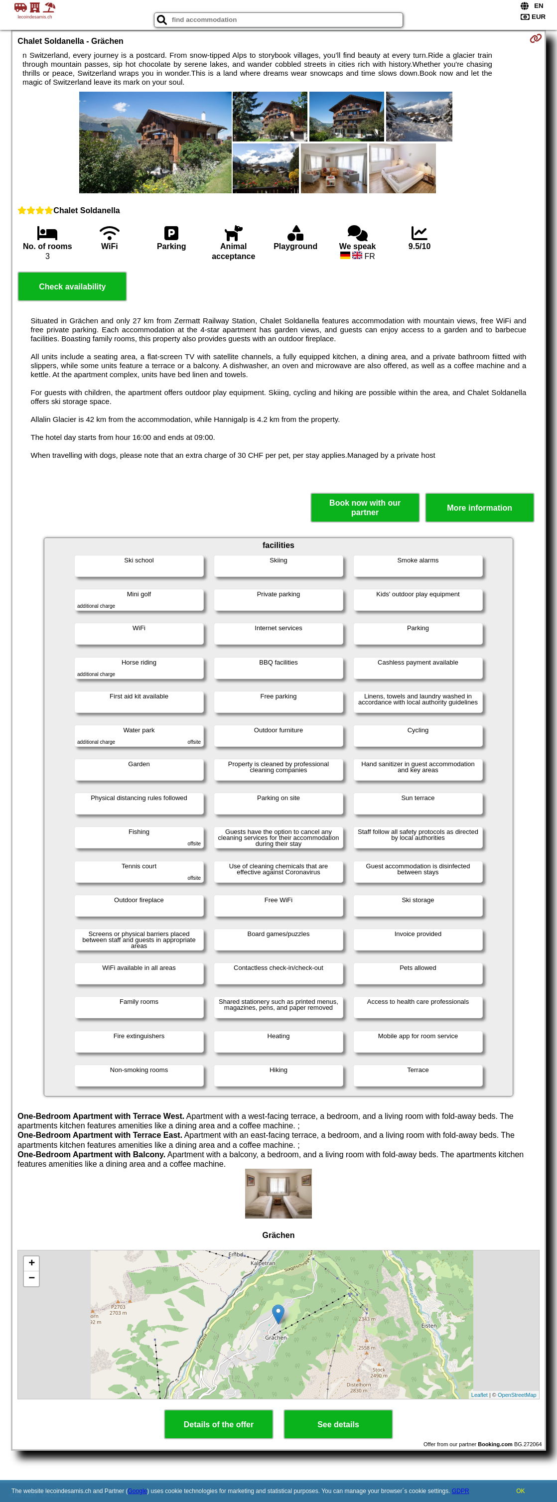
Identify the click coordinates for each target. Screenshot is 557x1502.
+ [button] (31, 1263)
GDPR (460, 1491)
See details (338, 1424)
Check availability (72, 286)
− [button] (31, 1278)
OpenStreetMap (517, 1395)
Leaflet (479, 1395)
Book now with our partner (365, 508)
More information (479, 508)
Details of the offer (219, 1424)
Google (137, 1491)
